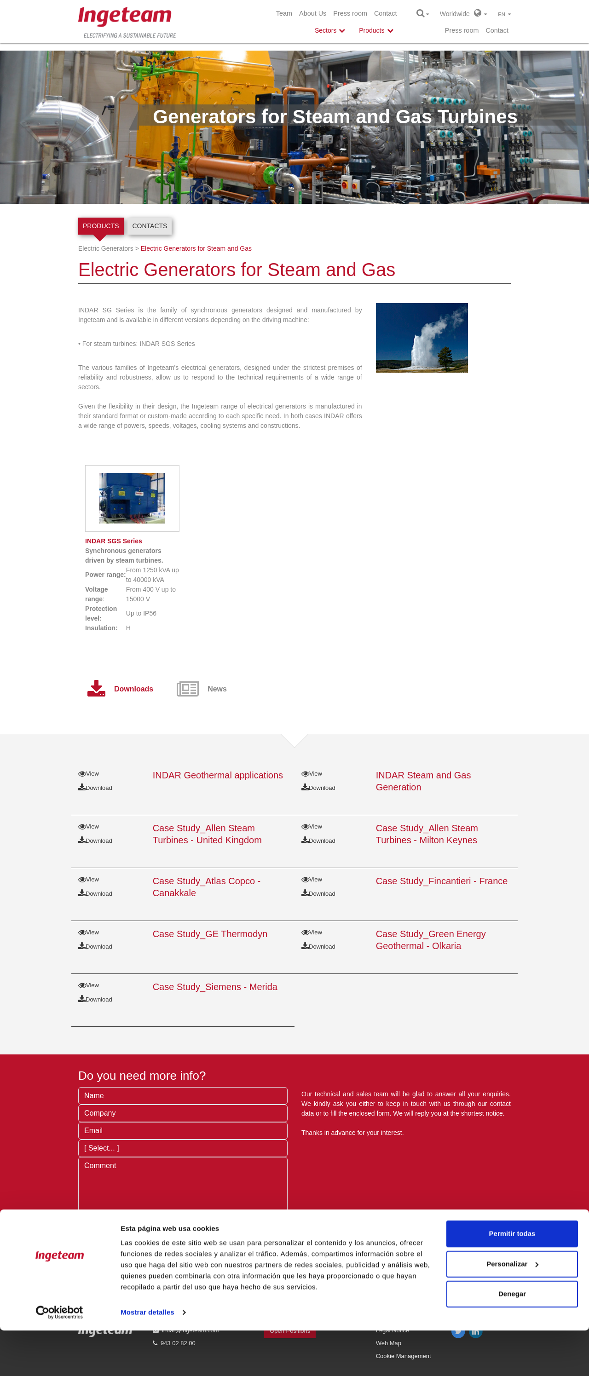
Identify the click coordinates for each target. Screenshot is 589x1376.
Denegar (512, 1339)
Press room (350, 13)
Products (101, 226)
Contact (385, 13)
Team (284, 13)
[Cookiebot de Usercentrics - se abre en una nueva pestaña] (59, 1358)
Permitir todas (512, 1279)
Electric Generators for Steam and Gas (196, 248)
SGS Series (113, 541)
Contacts (149, 226)
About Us (312, 13)
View (88, 773)
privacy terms (215, 1244)
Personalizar (512, 1309)
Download (95, 787)
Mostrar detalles (147, 1358)
